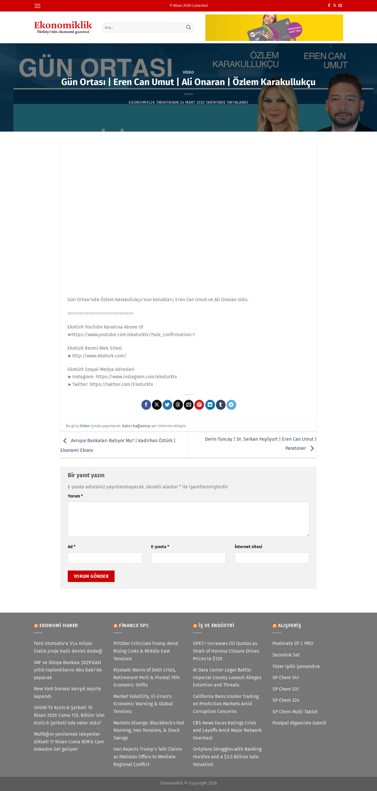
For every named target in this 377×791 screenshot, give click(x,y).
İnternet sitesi (248, 546)
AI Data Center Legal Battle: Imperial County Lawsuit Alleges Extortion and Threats (227, 677)
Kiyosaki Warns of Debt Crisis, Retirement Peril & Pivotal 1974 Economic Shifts (146, 677)
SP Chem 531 (285, 689)
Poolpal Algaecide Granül (299, 723)
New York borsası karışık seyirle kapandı (67, 692)
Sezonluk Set (286, 655)
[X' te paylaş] (157, 405)
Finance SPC (134, 625)
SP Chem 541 (285, 677)
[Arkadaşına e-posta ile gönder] (189, 405)
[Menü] (37, 5)
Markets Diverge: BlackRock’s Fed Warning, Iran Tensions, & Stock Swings (148, 730)
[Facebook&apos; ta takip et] (329, 6)
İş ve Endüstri (216, 625)
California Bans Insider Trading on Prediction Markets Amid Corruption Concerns (226, 704)
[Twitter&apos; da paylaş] (167, 405)
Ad (71, 546)
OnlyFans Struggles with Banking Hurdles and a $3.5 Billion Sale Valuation (227, 756)
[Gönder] (189, 27)
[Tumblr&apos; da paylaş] (221, 405)
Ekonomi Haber (58, 625)
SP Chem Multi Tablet (295, 711)
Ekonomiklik (142, 102)
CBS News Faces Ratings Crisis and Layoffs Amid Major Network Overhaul (227, 730)
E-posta (160, 546)
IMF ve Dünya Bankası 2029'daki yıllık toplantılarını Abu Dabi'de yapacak (68, 670)
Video (188, 72)
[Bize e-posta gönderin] (340, 6)
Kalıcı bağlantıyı (136, 426)
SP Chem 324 (286, 700)
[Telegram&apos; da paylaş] (231, 405)
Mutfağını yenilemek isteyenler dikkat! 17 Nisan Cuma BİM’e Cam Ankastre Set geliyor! (69, 741)
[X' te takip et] (334, 6)
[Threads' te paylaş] (178, 405)
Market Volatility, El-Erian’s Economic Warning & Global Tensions (143, 704)
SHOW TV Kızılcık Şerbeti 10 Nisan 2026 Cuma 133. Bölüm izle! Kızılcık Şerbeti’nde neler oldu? (69, 715)
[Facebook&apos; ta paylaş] (146, 405)
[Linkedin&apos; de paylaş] (210, 405)
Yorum (75, 496)
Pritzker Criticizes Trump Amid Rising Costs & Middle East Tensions (145, 651)
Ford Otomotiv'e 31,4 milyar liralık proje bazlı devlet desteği (68, 647)
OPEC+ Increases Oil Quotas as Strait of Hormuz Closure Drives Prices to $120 (226, 651)
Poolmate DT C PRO (292, 643)
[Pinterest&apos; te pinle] (199, 405)
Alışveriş (289, 625)
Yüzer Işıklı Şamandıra (296, 666)
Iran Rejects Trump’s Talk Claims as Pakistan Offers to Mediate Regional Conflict (147, 756)
